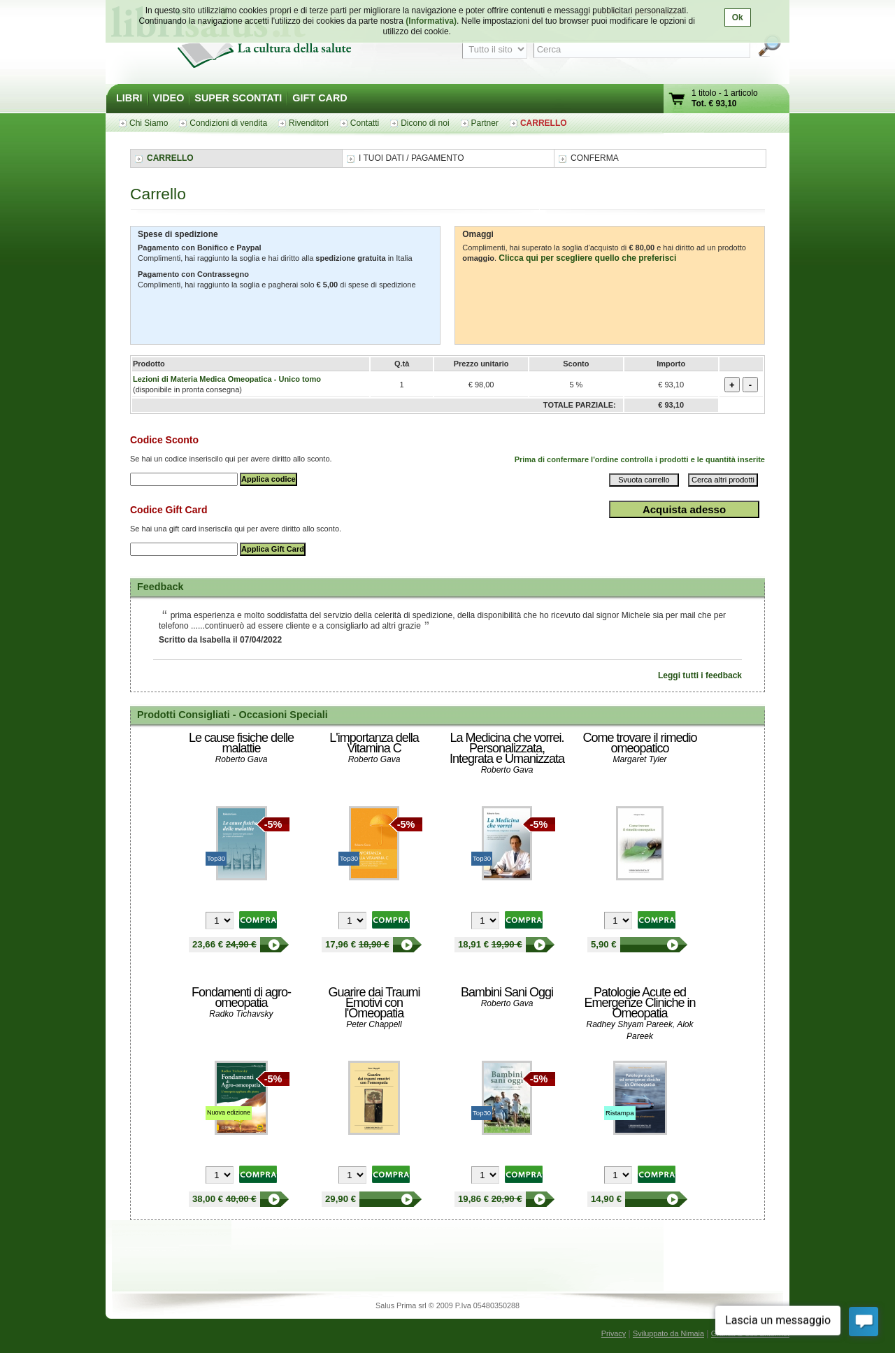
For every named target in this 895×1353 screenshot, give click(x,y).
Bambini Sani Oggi (507, 992)
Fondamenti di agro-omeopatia (241, 997)
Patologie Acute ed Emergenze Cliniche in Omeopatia (639, 1002)
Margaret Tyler (639, 759)
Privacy (613, 1333)
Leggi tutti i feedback (700, 675)
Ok (737, 17)
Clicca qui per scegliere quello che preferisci (587, 258)
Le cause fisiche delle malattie (241, 743)
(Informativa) (431, 21)
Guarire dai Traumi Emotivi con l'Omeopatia (374, 1002)
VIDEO (169, 97)
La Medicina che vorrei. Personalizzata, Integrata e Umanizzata (507, 748)
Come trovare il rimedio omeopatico (639, 743)
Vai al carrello (677, 100)
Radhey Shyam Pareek (630, 1024)
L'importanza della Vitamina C (374, 743)
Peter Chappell (373, 1024)
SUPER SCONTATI (238, 97)
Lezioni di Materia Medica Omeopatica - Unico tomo (227, 379)
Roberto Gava (241, 759)
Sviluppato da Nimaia (668, 1333)
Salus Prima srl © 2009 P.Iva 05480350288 (447, 1305)
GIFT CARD (319, 97)
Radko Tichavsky (241, 1014)
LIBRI (129, 97)
